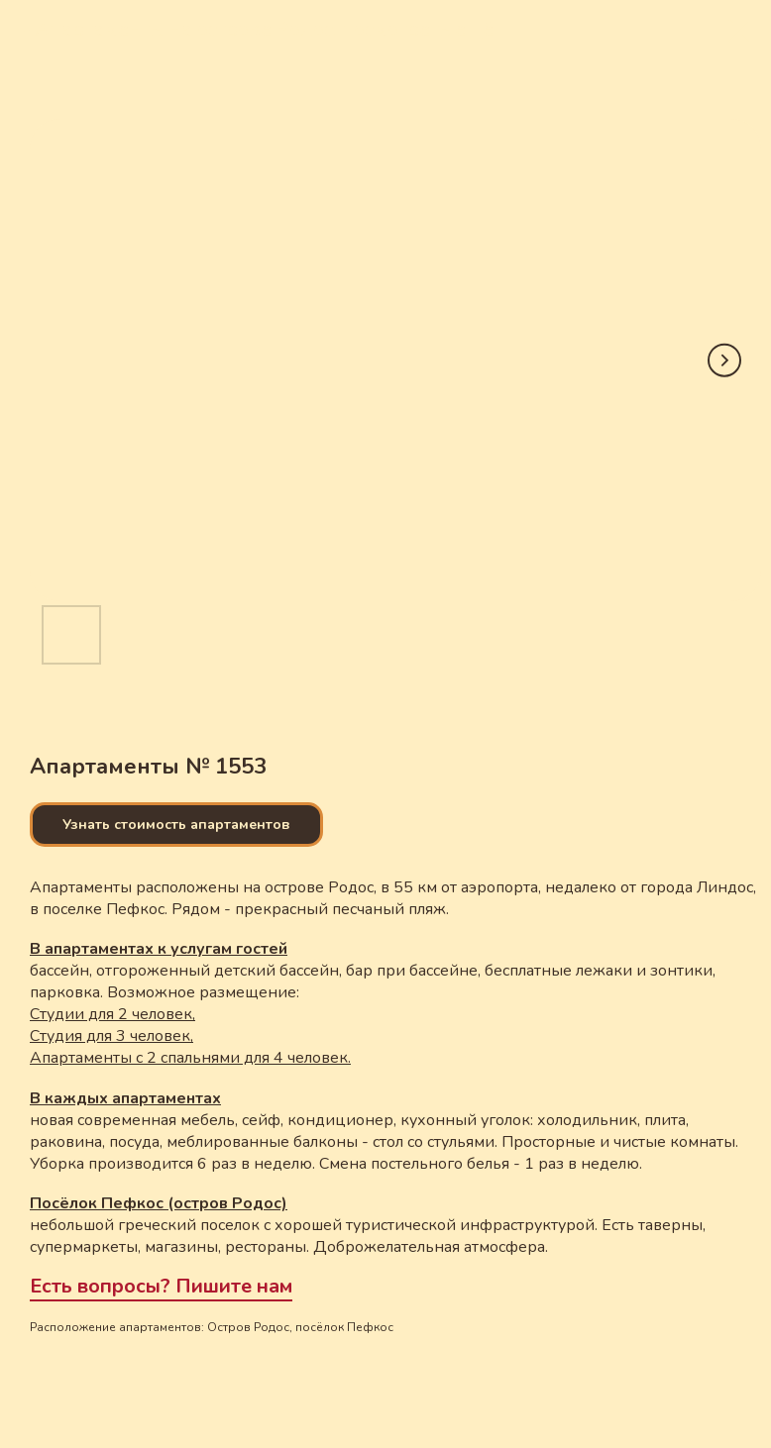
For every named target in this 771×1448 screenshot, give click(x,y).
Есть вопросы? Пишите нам (161, 1286)
